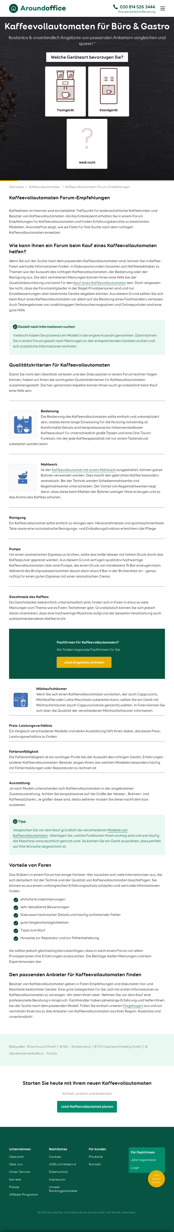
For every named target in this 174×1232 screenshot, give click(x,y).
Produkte (96, 1157)
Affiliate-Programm (23, 1195)
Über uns (16, 1164)
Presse (14, 1187)
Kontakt (95, 1164)
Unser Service (19, 1172)
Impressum (57, 1179)
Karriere (15, 1179)
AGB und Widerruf (62, 1164)
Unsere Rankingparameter (63, 1189)
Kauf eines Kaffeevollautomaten (99, 283)
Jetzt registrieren (143, 1160)
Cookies (55, 1157)
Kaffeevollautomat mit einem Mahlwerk (84, 470)
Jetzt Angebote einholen (84, 662)
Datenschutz (58, 1172)
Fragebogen (133, 1006)
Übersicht (16, 1157)
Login (135, 1168)
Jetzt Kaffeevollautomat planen (87, 1106)
